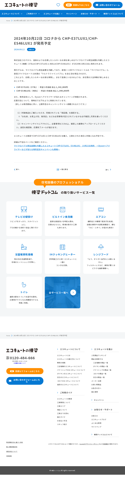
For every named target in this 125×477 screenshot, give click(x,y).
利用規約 (9, 458)
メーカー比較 (96, 381)
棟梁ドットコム (56, 473)
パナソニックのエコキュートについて (72, 370)
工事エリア (62, 406)
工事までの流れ (64, 413)
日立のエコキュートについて (68, 377)
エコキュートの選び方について (69, 359)
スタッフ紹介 (63, 424)
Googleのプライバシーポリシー (89, 445)
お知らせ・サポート (102, 410)
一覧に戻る (62, 170)
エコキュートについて (69, 349)
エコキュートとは (64, 355)
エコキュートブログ (98, 420)
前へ (18, 170)
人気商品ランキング (98, 355)
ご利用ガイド (65, 393)
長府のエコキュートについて (68, 384)
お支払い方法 (63, 420)
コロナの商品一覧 (99, 373)
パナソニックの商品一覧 (102, 370)
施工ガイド (62, 417)
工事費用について (64, 402)
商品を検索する (97, 359)
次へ (108, 169)
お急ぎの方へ (96, 388)
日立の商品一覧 (99, 377)
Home (8, 20)
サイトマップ (96, 427)
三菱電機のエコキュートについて (70, 366)
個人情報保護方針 (13, 448)
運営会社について (13, 453)
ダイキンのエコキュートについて (70, 373)
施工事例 (94, 392)
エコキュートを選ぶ (102, 349)
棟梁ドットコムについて (113, 13)
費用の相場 (62, 362)
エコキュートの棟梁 (65, 399)
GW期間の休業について (20, 363)
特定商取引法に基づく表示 (16, 443)
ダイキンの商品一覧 (100, 366)
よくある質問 (96, 423)
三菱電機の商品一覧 (100, 362)
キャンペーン (71, 13)
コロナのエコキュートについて (69, 381)
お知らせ (94, 416)
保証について (63, 410)
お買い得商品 (96, 384)
